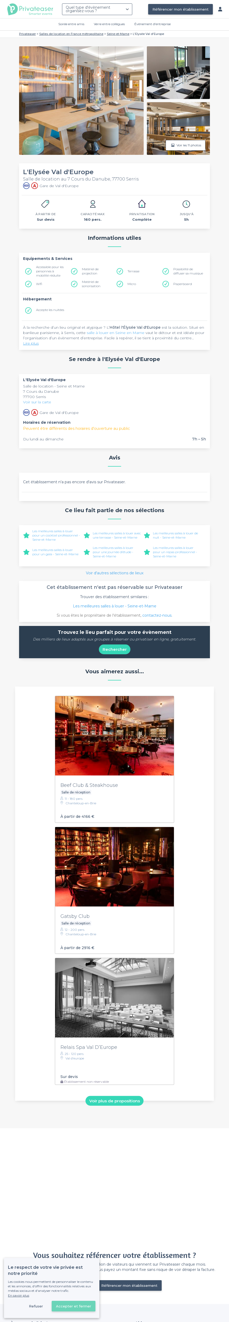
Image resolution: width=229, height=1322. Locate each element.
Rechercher (115, 649)
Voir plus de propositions (114, 1100)
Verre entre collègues (109, 24)
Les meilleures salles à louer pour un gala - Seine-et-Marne (55, 552)
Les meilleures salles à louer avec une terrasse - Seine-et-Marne (117, 535)
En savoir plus (18, 1295)
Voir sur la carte (37, 402)
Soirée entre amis (71, 24)
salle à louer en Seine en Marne (115, 332)
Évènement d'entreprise (152, 24)
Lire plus (31, 343)
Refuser (36, 1306)
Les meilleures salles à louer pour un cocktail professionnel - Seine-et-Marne (56, 535)
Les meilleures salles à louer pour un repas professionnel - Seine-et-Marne (175, 552)
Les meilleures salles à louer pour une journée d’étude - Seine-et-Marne (113, 552)
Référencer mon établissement (180, 9)
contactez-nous (156, 615)
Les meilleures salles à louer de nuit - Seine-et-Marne (175, 535)
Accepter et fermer (73, 1306)
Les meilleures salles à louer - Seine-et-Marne (114, 606)
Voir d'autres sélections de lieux (114, 573)
